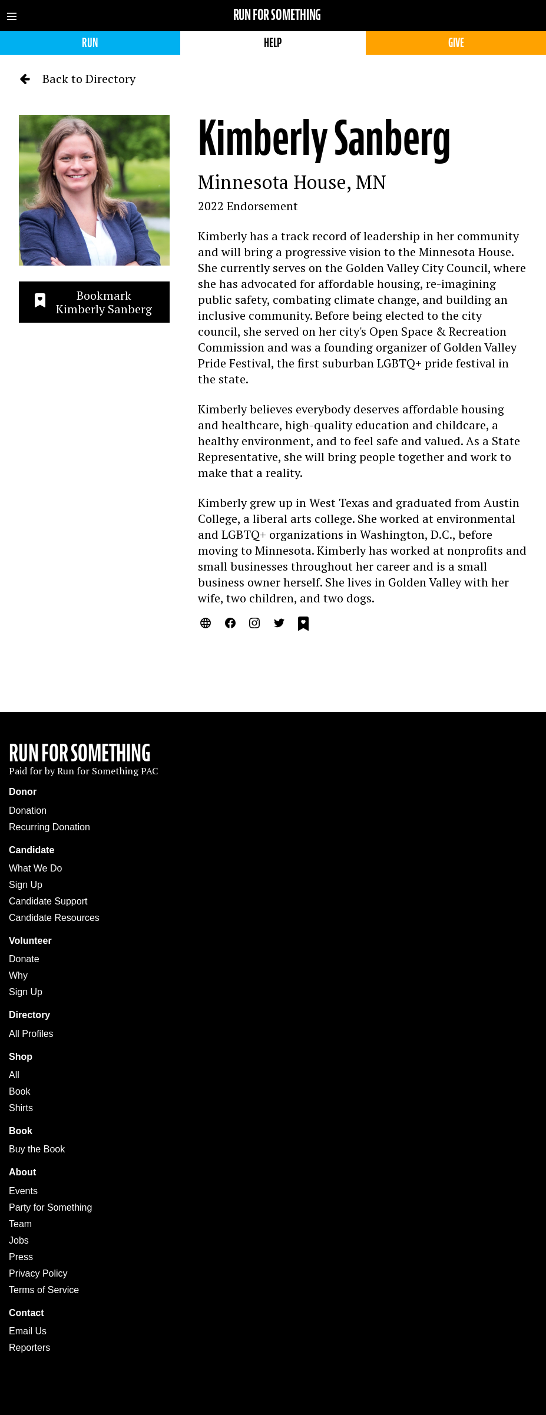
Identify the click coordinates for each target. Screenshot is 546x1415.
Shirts (21, 1108)
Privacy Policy (38, 1273)
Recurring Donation (49, 827)
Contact (26, 1313)
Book (19, 1091)
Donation (28, 811)
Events (23, 1191)
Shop (20, 1057)
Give (456, 42)
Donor (23, 792)
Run (90, 42)
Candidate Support (48, 901)
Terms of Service (44, 1290)
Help (273, 42)
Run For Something (80, 753)
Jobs (19, 1240)
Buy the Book (37, 1149)
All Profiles (31, 1034)
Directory (29, 1015)
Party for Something (50, 1207)
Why (18, 975)
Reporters (29, 1348)
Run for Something (277, 15)
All (14, 1075)
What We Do (35, 868)
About (22, 1172)
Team (20, 1224)
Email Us (28, 1331)
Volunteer (30, 941)
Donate (24, 959)
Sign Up (25, 885)
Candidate (31, 850)
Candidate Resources (54, 918)
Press (21, 1257)
